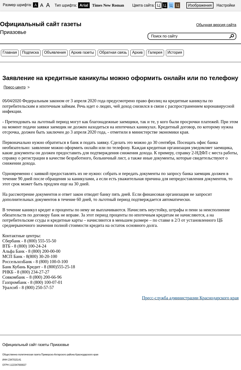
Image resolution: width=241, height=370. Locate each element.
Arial (84, 5)
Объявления (55, 52)
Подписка (30, 52)
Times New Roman (108, 5)
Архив (137, 52)
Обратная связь (113, 52)
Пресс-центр (15, 87)
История (175, 52)
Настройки (226, 5)
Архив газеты (82, 52)
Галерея (155, 52)
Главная (10, 52)
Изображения (200, 5)
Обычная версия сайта (216, 25)
